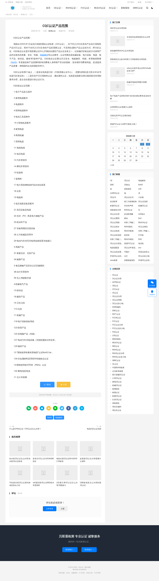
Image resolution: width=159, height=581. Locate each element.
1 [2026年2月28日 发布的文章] (142, 146)
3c (139, 212)
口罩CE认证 (117, 380)
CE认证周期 (114, 224)
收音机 (127, 237)
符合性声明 (128, 208)
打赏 (63, 386)
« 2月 (112, 167)
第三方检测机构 (130, 203)
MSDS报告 (116, 341)
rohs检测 (113, 262)
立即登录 (49, 511)
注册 (62, 511)
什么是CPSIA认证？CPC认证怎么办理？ (25, 431)
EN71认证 (116, 316)
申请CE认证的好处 (144, 262)
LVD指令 (141, 216)
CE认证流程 (143, 203)
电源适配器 (114, 250)
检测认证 (24, 16)
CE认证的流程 (115, 237)
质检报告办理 (115, 212)
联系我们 (69, 551)
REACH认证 (99, 9)
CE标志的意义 (143, 254)
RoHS (13, 64)
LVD (139, 191)
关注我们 (148, 3)
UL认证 (115, 366)
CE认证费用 (114, 220)
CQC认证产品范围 (55, 28)
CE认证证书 (128, 199)
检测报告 (115, 391)
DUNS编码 (116, 309)
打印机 (141, 237)
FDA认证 (115, 334)
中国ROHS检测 (118, 369)
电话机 (141, 245)
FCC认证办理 (117, 327)
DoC (140, 220)
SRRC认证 (137, 9)
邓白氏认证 (116, 412)
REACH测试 (128, 241)
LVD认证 (115, 337)
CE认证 (12, 9)
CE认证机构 (114, 233)
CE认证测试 (143, 229)
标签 (139, 3)
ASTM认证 (116, 284)
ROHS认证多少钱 (119, 359)
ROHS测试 (128, 229)
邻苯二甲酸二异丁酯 (144, 233)
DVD (140, 241)
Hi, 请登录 (9, 3)
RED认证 (115, 348)
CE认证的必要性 (116, 254)
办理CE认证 (114, 195)
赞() (47, 386)
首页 (48, 9)
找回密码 (28, 3)
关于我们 (130, 3)
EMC (112, 187)
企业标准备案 (117, 373)
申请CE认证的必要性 (116, 258)
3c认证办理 (116, 280)
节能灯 (127, 254)
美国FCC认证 (129, 245)
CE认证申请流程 (130, 250)
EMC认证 (116, 312)
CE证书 (113, 199)
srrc (139, 250)
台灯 (126, 258)
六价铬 (141, 199)
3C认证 (111, 9)
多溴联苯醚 (128, 216)
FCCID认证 (116, 320)
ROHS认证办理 (118, 355)
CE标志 (127, 187)
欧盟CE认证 (114, 208)
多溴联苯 (113, 203)
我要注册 (19, 3)
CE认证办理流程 (116, 245)
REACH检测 (128, 233)
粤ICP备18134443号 (80, 571)
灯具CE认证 (117, 401)
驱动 (126, 220)
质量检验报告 (129, 262)
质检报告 (124, 9)
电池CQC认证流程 (94, 431)
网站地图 (87, 569)
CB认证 (115, 288)
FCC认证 (84, 9)
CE (111, 182)
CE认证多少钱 (143, 258)
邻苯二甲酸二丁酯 (116, 241)
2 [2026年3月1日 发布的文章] (148, 146)
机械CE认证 (143, 208)
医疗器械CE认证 (118, 377)
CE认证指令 (114, 229)
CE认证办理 (114, 216)
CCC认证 (115, 291)
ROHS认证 (70, 9)
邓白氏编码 (116, 409)
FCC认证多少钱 (118, 330)
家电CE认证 (117, 384)
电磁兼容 (44, 57)
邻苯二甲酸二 (129, 224)
